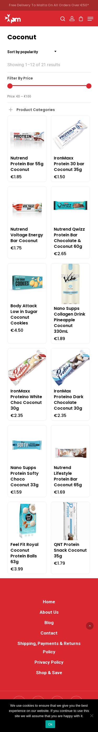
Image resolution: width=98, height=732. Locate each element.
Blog (49, 622)
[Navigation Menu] (90, 18)
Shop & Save (49, 672)
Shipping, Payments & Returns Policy (49, 647)
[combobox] (33, 51)
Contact (49, 633)
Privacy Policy (49, 662)
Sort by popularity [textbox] (22, 52)
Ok (50, 724)
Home (49, 601)
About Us (49, 612)
